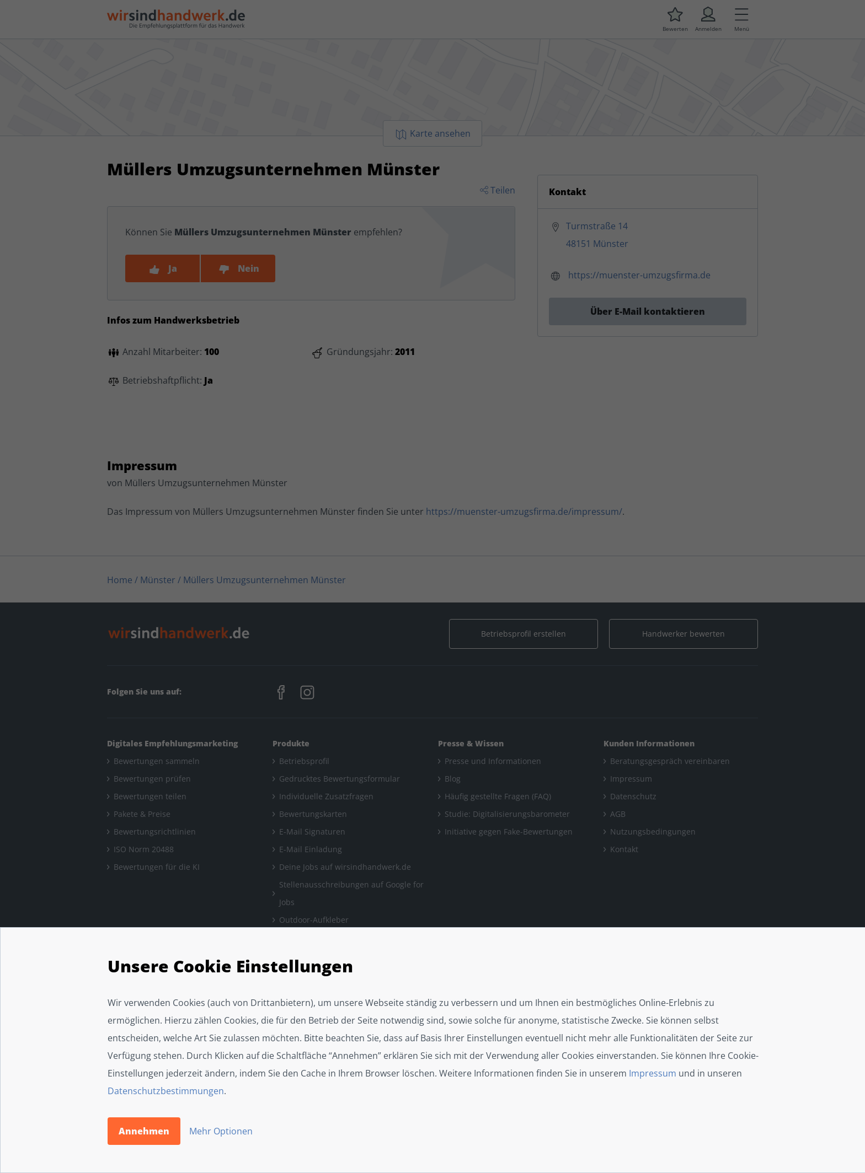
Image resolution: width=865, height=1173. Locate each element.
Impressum (652, 1073)
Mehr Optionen (221, 1131)
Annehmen (144, 1131)
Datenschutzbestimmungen (166, 1091)
